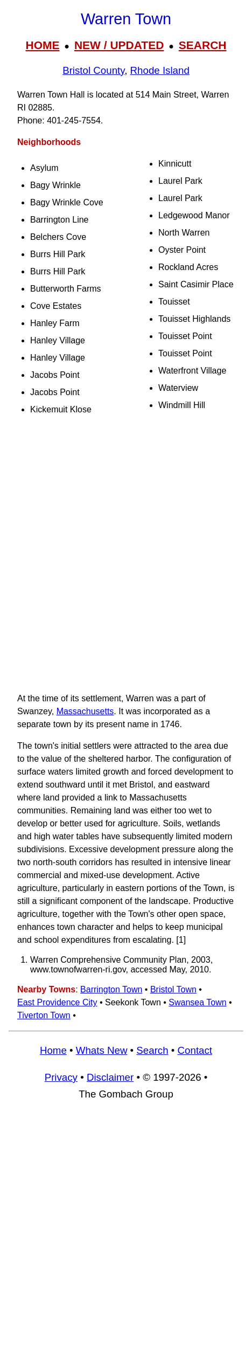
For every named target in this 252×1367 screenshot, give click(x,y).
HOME (42, 45)
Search (152, 1050)
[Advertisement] (126, 556)
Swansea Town (197, 1002)
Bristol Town (173, 989)
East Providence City (57, 1002)
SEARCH (203, 45)
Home (53, 1050)
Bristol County (93, 70)
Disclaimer (110, 1077)
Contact (195, 1050)
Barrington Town (111, 989)
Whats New (102, 1050)
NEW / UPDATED (119, 45)
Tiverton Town (44, 1015)
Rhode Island (160, 70)
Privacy (61, 1077)
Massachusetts (85, 711)
